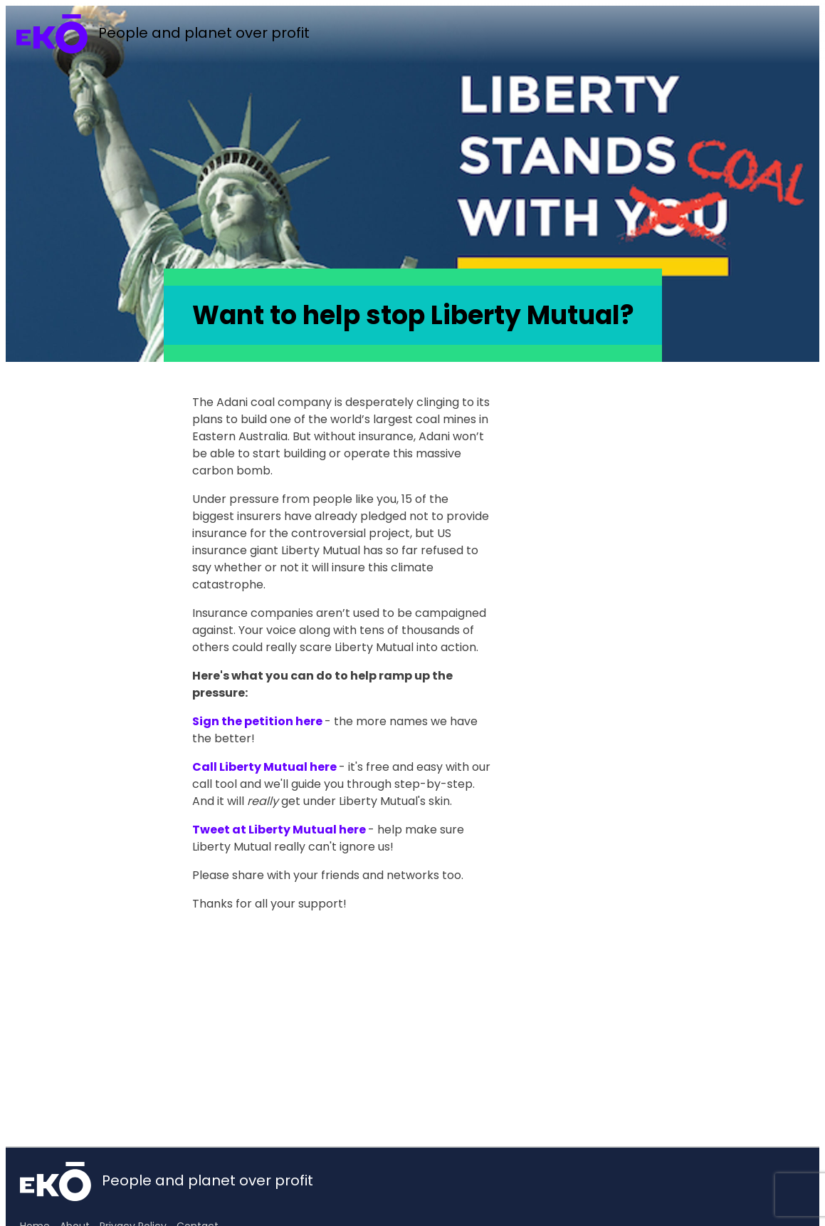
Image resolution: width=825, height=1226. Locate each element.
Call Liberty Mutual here (264, 767)
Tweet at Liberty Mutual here (279, 829)
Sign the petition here (257, 721)
